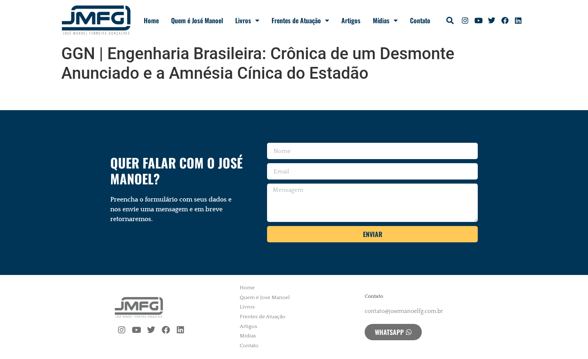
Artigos (351, 20)
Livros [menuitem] (247, 307)
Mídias (385, 20)
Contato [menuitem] (249, 345)
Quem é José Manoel (197, 20)
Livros (247, 20)
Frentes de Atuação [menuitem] (262, 316)
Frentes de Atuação (300, 20)
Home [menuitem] (247, 287)
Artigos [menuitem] (248, 326)
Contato (420, 20)
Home (151, 20)
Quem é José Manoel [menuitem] (265, 297)
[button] (450, 20)
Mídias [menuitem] (248, 336)
